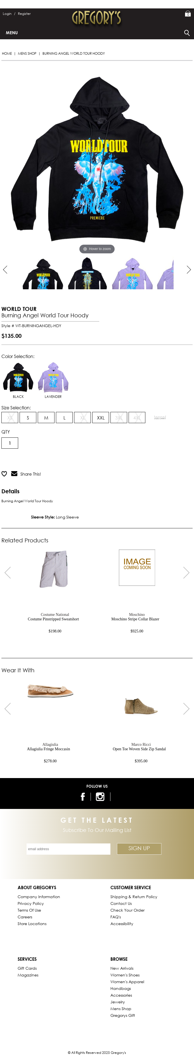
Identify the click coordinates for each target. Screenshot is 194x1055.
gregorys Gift (122, 1015)
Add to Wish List (71, 459)
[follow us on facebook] (82, 797)
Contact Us (121, 903)
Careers (25, 916)
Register (24, 13)
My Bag (188, 14)
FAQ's (115, 916)
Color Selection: (17, 356)
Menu (12, 32)
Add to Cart (23, 459)
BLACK (18, 380)
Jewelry (117, 1001)
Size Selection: (16, 407)
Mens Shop (27, 53)
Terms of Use (29, 910)
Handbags (120, 988)
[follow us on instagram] (101, 796)
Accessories (121, 995)
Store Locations (32, 923)
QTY (5, 432)
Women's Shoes (124, 975)
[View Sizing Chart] (160, 417)
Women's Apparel (127, 981)
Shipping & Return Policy (133, 896)
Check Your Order (127, 910)
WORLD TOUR (19, 309)
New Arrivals (121, 968)
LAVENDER (53, 380)
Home (7, 53)
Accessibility (121, 923)
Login (9, 13)
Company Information (39, 896)
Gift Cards (27, 968)
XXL (101, 418)
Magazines (28, 975)
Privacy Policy (31, 903)
